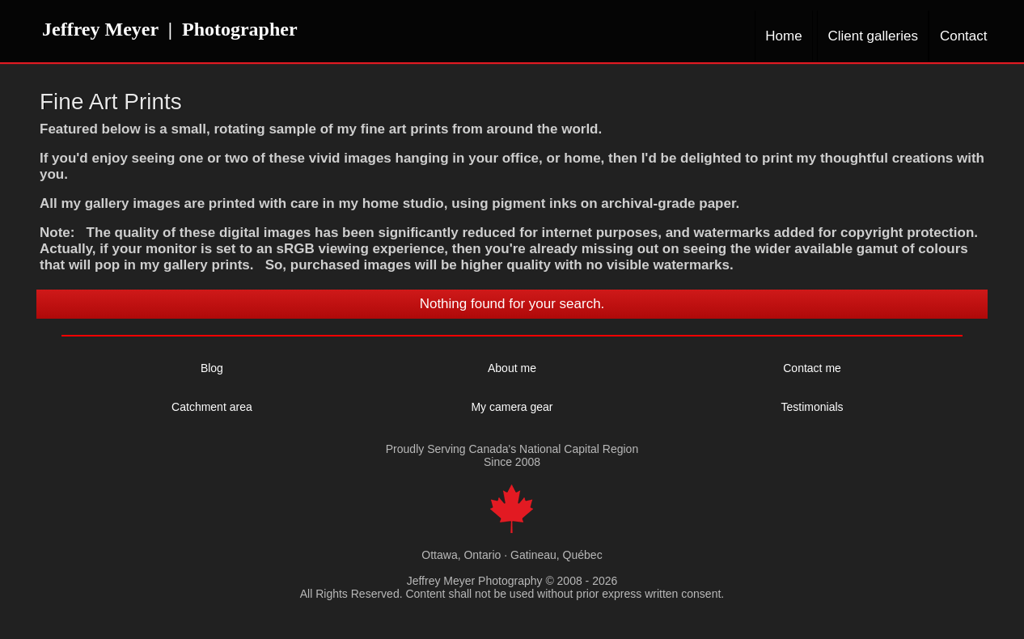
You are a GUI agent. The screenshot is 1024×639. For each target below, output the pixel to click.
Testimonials (812, 406)
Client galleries (872, 36)
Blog (212, 368)
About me (512, 368)
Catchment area (211, 406)
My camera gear (511, 406)
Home (783, 36)
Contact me (812, 368)
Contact (964, 36)
